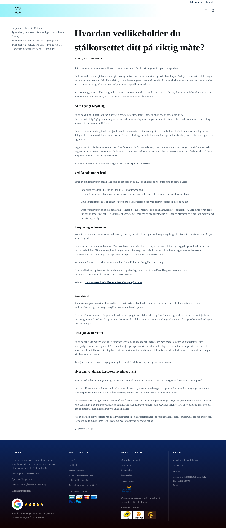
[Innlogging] (206, 10)
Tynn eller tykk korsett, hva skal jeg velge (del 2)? (37, 40)
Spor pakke (126, 465)
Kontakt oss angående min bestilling (29, 484)
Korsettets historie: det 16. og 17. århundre (33, 48)
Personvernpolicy (77, 469)
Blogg (72, 460)
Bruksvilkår (126, 469)
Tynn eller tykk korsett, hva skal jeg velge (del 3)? (37, 44)
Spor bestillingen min (22, 479)
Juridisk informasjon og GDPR (84, 485)
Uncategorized (98, 59)
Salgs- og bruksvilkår (79, 479)
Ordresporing (195, 2)
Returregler (126, 474)
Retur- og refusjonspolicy (81, 474)
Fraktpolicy (74, 465)
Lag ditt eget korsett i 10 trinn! (27, 28)
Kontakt (210, 2)
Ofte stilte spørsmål (130, 460)
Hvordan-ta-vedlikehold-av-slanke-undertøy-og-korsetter (113, 282)
